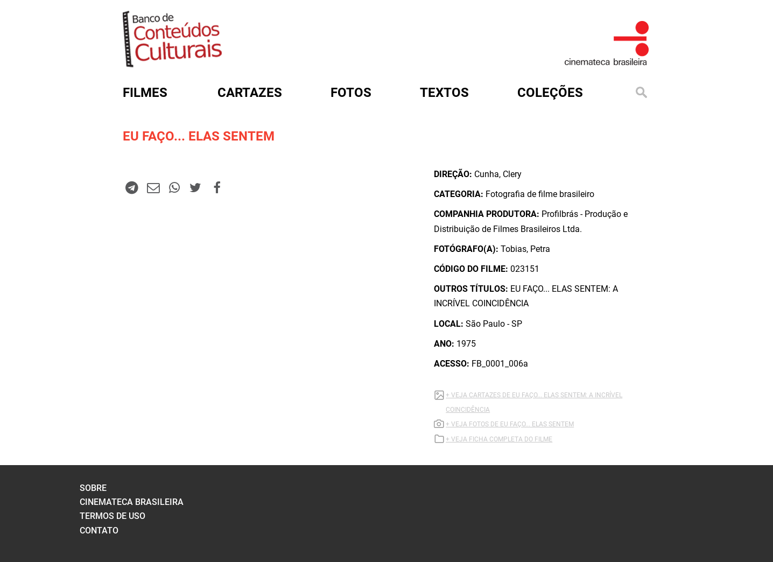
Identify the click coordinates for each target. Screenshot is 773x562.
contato (99, 530)
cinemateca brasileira (132, 502)
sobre (93, 488)
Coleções (550, 92)
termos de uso (112, 516)
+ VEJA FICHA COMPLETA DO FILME (499, 439)
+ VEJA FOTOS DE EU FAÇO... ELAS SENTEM (510, 424)
